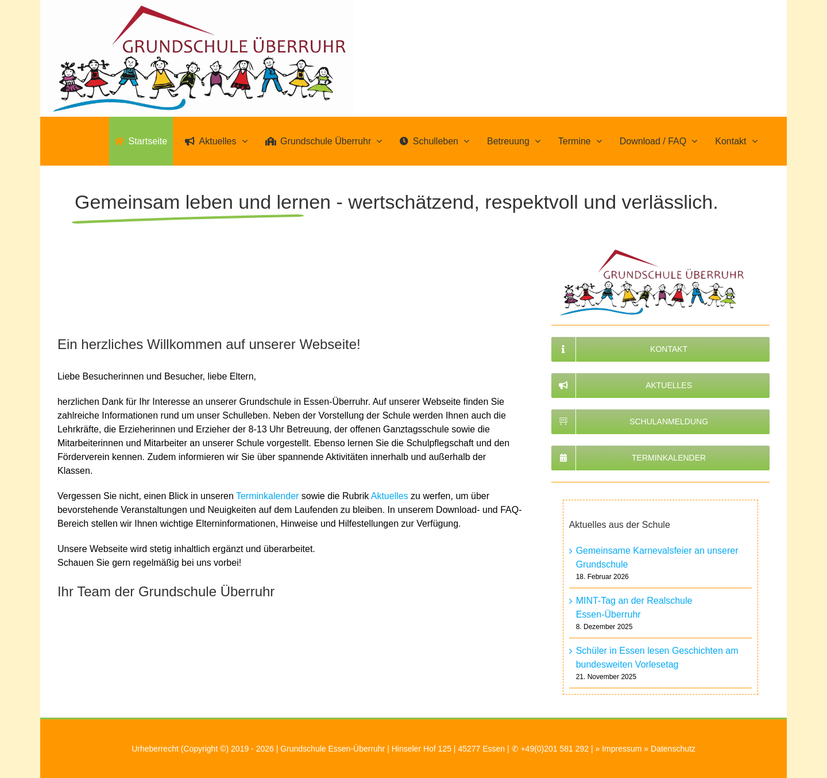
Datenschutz (673, 748)
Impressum (621, 748)
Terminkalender (267, 496)
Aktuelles (389, 496)
